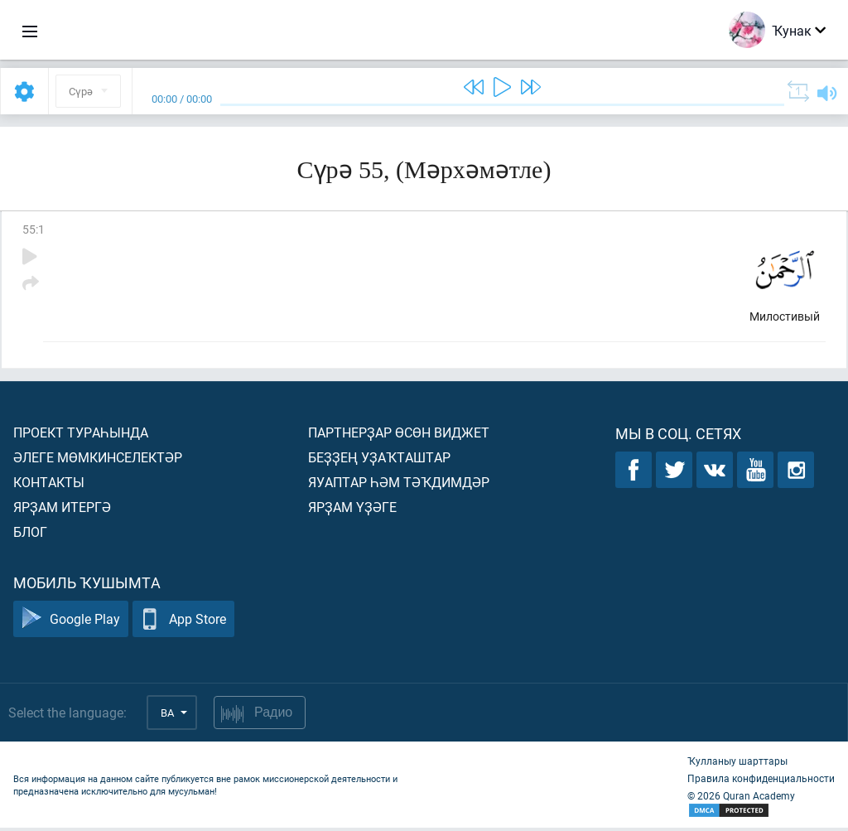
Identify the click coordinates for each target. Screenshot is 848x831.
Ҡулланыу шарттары (737, 764)
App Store (183, 622)
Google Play (71, 622)
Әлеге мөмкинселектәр (97, 460)
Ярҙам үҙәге (352, 510)
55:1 (33, 229)
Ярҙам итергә (62, 510)
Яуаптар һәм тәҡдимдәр (398, 485)
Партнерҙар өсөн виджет (398, 435)
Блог (30, 535)
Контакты (48, 485)
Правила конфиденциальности (761, 781)
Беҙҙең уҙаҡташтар (379, 460)
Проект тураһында (80, 435)
